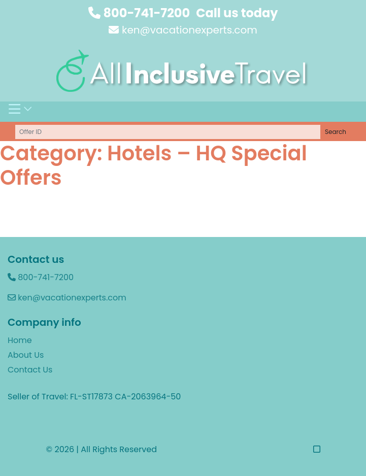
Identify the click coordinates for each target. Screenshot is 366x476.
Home (20, 340)
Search (335, 131)
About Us (26, 355)
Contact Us (30, 370)
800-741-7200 (139, 13)
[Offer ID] (168, 132)
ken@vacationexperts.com (183, 30)
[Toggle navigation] (20, 111)
